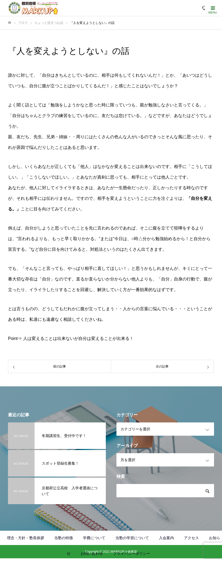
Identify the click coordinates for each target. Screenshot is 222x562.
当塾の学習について (132, 538)
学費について (94, 538)
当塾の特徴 (63, 538)
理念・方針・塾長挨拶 (25, 538)
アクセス (191, 538)
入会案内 (166, 538)
